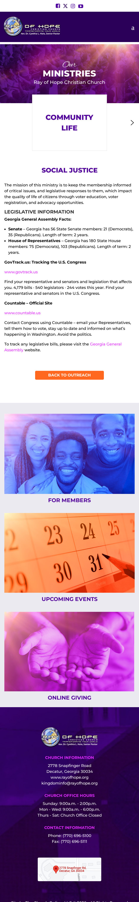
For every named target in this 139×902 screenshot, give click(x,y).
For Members (69, 500)
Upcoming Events (70, 599)
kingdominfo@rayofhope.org (69, 783)
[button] (69, 122)
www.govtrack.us (21, 272)
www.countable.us (22, 313)
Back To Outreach (69, 375)
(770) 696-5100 (77, 835)
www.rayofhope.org (69, 777)
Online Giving (69, 697)
